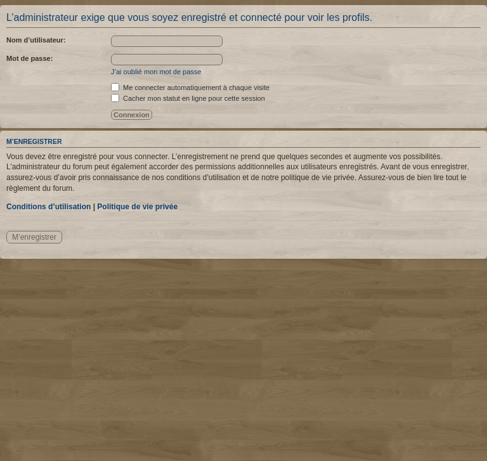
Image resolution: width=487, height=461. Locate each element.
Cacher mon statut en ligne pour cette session (188, 98)
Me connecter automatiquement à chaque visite (190, 87)
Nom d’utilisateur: (36, 40)
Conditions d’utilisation (48, 206)
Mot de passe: (29, 58)
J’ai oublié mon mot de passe (156, 71)
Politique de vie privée (137, 206)
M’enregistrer (34, 237)
